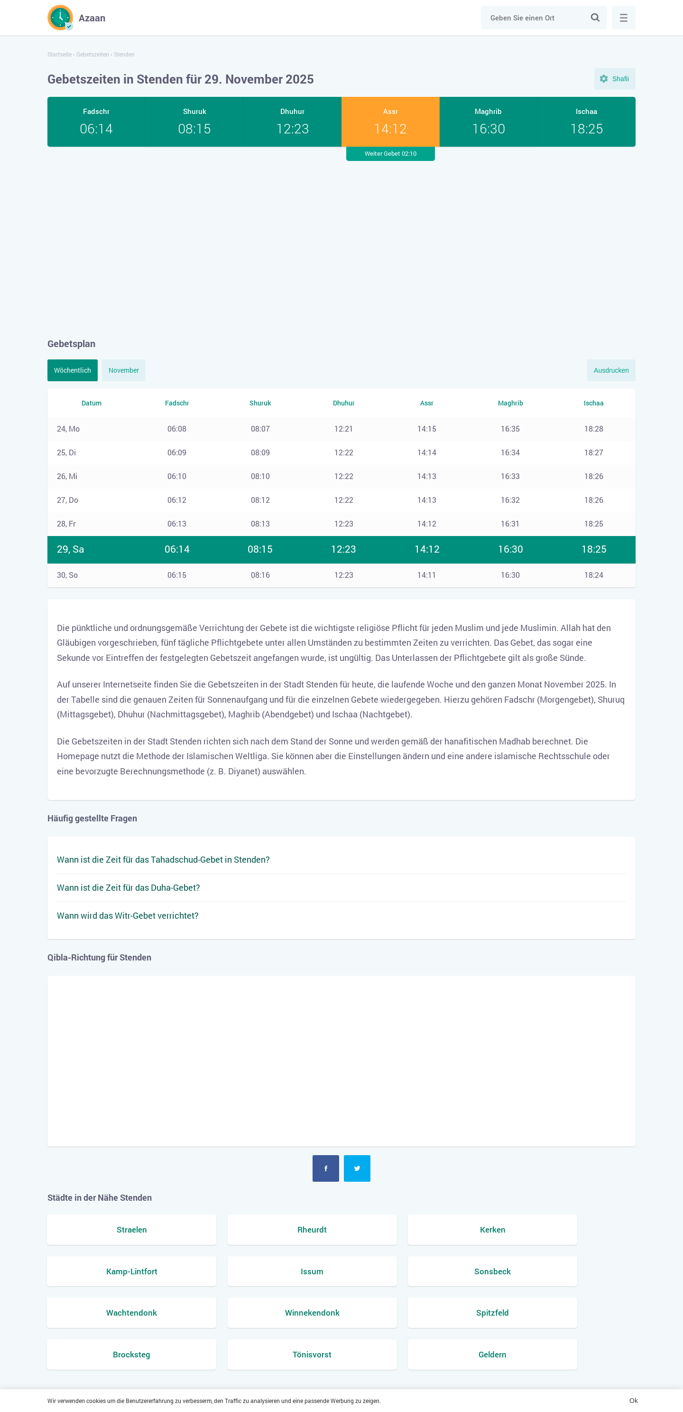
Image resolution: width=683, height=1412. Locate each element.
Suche (595, 17)
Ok (633, 1400)
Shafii (620, 79)
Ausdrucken (611, 370)
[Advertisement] (341, 241)
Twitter (357, 1168)
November (124, 370)
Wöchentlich (72, 370)
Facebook (326, 1168)
